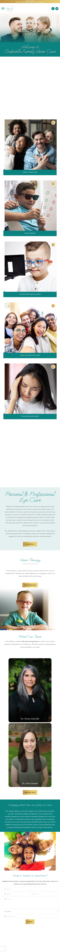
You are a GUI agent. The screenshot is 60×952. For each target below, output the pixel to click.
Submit (30, 922)
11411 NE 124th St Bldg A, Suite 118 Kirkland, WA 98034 (30, 2)
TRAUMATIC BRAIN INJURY (30, 416)
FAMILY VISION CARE (30, 172)
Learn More (30, 544)
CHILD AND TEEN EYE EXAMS (30, 355)
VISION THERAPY (30, 233)
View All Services (30, 585)
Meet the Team (30, 792)
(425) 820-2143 (30, 1)
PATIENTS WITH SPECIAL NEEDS (30, 294)
